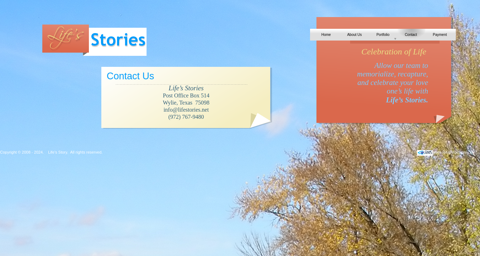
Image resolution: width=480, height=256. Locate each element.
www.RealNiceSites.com (454, 152)
